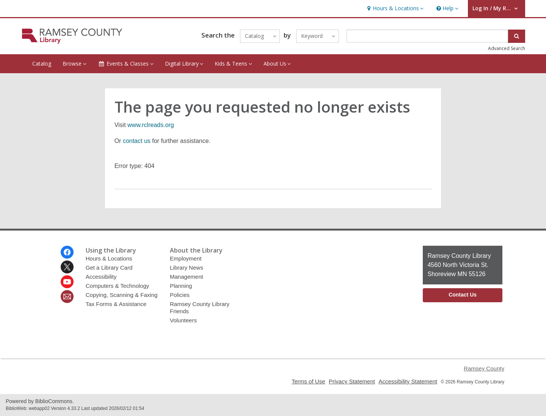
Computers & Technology (117, 286)
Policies (180, 295)
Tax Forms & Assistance (116, 304)
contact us (137, 141)
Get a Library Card (109, 267)
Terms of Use (308, 381)
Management (186, 276)
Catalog (41, 63)
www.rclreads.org (150, 125)
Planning (181, 286)
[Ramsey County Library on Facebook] (67, 252)
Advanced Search (506, 48)
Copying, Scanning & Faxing (122, 295)
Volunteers (183, 320)
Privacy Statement (352, 381)
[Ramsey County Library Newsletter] (67, 296)
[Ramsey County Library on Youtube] (67, 281)
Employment (186, 258)
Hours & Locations (109, 258)
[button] (394, 8)
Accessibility (101, 276)
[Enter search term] (427, 36)
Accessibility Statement (407, 381)
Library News (186, 267)
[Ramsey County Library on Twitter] (67, 267)
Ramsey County (484, 368)
